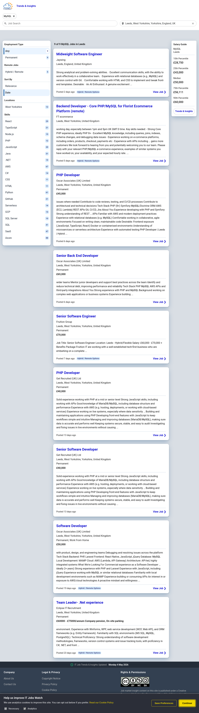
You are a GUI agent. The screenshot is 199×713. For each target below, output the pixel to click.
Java (27, 146)
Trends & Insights (26, 6)
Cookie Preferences (52, 687)
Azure (27, 230)
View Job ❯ (159, 83)
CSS (27, 171)
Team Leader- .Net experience (79, 594)
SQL (27, 217)
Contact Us (10, 676)
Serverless (27, 197)
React (27, 113)
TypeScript (27, 120)
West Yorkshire (27, 99)
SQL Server (27, 210)
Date (7, 84)
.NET (27, 152)
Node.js (27, 126)
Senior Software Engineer (76, 308)
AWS (27, 159)
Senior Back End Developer (77, 247)
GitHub (27, 191)
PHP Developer (68, 167)
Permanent (27, 50)
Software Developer (71, 518)
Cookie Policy (49, 681)
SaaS (27, 223)
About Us (9, 670)
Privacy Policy (49, 676)
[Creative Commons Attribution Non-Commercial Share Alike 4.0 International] (158, 672)
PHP (27, 133)
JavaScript (27, 139)
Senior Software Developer (77, 441)
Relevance (11, 78)
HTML (27, 178)
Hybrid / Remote (27, 64)
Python (27, 185)
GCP (27, 204)
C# (27, 165)
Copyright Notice (51, 670)
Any (27, 43)
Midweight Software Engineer (79, 46)
